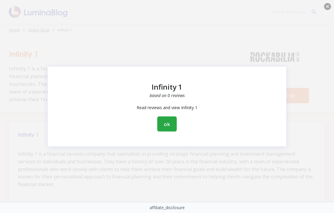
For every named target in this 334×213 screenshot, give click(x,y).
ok (167, 124)
